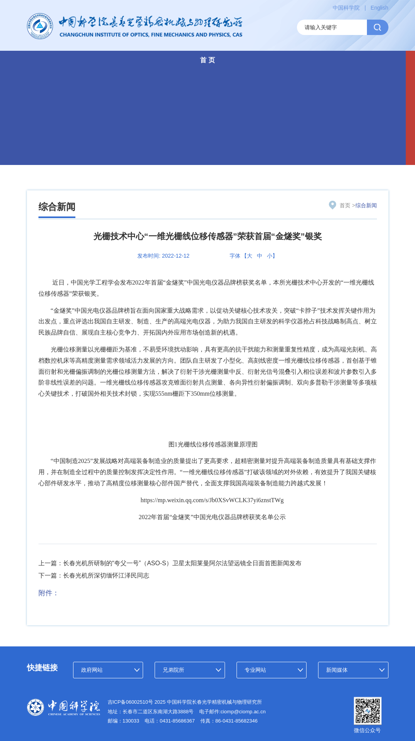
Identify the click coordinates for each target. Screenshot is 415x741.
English (379, 8)
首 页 (207, 60)
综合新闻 (56, 206)
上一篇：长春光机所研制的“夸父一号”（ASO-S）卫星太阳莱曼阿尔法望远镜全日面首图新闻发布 (170, 563)
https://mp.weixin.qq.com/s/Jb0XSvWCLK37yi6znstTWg (212, 500)
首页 (345, 205)
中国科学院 (346, 8)
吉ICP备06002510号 (130, 702)
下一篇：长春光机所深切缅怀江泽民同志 (93, 575)
